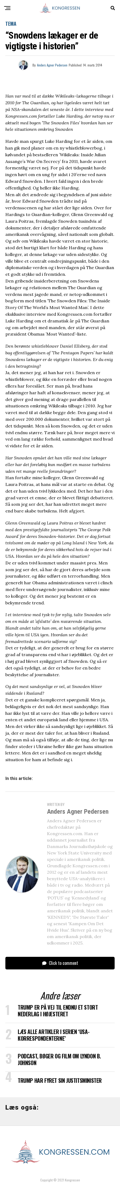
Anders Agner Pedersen (52, 65)
